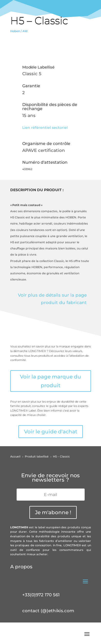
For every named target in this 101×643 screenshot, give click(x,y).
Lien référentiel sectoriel (45, 127)
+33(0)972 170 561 (41, 594)
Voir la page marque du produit (50, 381)
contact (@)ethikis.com (48, 610)
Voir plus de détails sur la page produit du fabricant (52, 299)
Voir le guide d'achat (50, 431)
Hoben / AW (19, 31)
